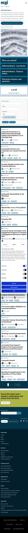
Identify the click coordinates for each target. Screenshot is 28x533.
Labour (3, 313)
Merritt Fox (6, 168)
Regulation (16, 158)
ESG (20, 158)
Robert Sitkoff (21, 324)
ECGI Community (5, 472)
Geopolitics (4, 379)
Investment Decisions (11, 327)
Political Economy (5, 142)
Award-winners (5, 26)
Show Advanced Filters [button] (10, 117)
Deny (14, 291)
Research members (5, 481)
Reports (3, 452)
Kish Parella (6, 140)
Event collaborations (5, 497)
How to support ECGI (6, 466)
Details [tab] (14, 244)
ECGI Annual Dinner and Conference (9, 492)
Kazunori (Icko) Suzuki (20, 239)
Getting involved (5, 463)
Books (2, 439)
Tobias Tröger (7, 198)
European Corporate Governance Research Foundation (14, 510)
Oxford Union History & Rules (10, 520)
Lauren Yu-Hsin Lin (8, 376)
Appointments (4, 476)
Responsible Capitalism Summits (8, 494)
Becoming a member (6, 468)
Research (3, 448)
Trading (13, 187)
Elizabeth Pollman (20, 297)
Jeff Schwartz (14, 363)
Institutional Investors (21, 379)
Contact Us (22, 520)
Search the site (4, 410)
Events (2, 485)
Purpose (3, 300)
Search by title (5, 101)
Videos (2, 441)
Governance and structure (7, 506)
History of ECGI (4, 504)
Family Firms (14, 354)
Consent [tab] (5, 244)
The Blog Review (5, 443)
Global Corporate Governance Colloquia (10, 490)
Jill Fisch (6, 155)
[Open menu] (26, 3)
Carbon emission (14, 201)
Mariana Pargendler (8, 297)
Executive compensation (6, 187)
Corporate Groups (19, 187)
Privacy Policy (9, 524)
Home (2, 6)
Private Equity (14, 224)
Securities (3, 224)
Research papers (5, 450)
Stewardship (11, 171)
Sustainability (10, 158)
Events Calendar (5, 488)
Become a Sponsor (13, 421)
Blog (2, 437)
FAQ (11, 26)
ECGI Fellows (4, 479)
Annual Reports (4, 512)
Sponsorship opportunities (7, 470)
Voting (14, 379)
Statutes (3, 508)
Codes (2, 435)
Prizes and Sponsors (5, 459)
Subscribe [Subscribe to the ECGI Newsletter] (5, 402)
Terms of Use (19, 524)
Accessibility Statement (18, 528)
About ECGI (3, 501)
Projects (3, 454)
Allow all (14, 283)
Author (3, 106)
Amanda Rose (7, 221)
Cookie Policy (7, 528)
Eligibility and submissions (7, 457)
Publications (6, 6)
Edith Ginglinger (7, 351)
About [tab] (23, 244)
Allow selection (14, 287)
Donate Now (4, 421)
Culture (3, 171)
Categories (4, 111)
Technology (12, 142)
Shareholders (17, 300)
